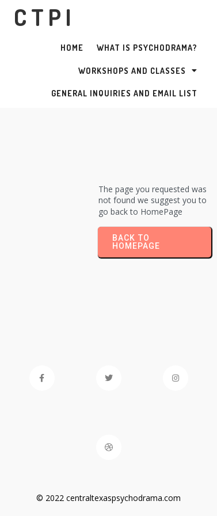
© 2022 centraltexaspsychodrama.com (108, 497)
